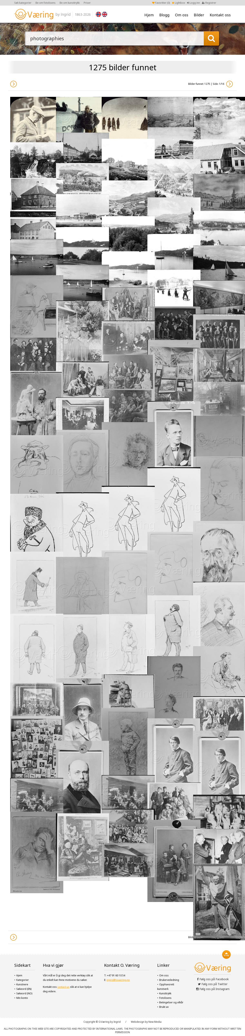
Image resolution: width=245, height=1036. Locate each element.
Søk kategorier (22, 2)
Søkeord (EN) (23, 989)
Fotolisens (165, 998)
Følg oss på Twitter (212, 984)
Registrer (209, 2)
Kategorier (22, 980)
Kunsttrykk (165, 993)
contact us (63, 987)
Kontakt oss (220, 14)
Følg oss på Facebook (213, 979)
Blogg (164, 14)
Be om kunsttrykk (70, 2)
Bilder (199, 14)
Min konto (22, 998)
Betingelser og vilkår (171, 1002)
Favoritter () (161, 2)
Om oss (181, 14)
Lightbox (178, 2)
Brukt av (164, 1007)
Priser (87, 2)
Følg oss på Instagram (212, 989)
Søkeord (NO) (24, 993)
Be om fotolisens (46, 2)
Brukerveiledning (169, 980)
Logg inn (193, 2)
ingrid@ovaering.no (118, 980)
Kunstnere (22, 984)
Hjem (149, 14)
